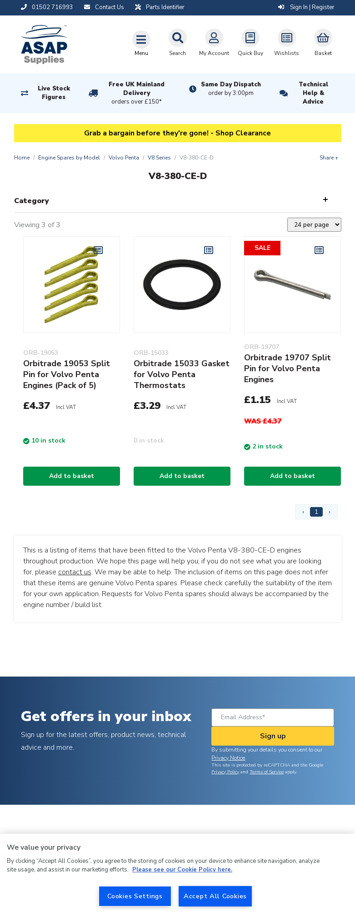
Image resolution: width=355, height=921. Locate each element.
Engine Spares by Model (69, 157)
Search (178, 43)
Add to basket (71, 476)
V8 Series (159, 157)
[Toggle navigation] (141, 43)
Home (22, 157)
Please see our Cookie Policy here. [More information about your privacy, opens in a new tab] (182, 870)
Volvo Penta (124, 157)
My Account (214, 43)
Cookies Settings (135, 896)
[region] (177, 877)
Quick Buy (250, 43)
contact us (74, 572)
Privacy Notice (228, 758)
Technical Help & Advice (313, 93)
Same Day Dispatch (231, 89)
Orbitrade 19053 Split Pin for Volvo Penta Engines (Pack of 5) (66, 374)
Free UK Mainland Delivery (136, 93)
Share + (329, 157)
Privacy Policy (225, 772)
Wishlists (286, 43)
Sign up (273, 736)
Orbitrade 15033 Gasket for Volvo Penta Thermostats (182, 374)
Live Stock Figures (54, 93)
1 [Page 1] (316, 512)
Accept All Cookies (215, 896)
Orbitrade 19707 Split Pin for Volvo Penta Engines (287, 368)
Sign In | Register (306, 7)
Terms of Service (267, 772)
